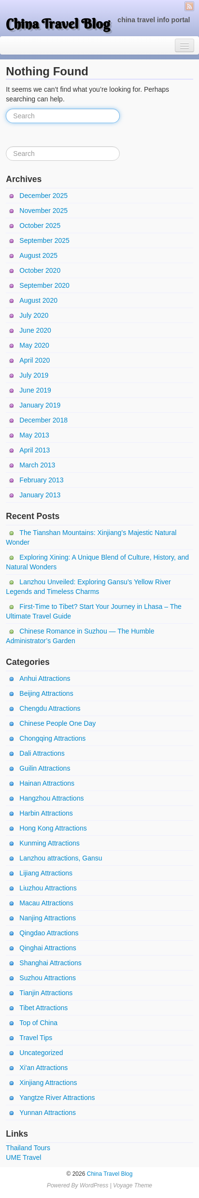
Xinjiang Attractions (48, 1082)
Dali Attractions (41, 753)
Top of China (38, 1023)
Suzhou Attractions (47, 978)
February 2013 (41, 480)
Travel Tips (35, 1038)
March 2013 (37, 465)
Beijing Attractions (46, 693)
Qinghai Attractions (47, 948)
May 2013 (34, 435)
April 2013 (34, 450)
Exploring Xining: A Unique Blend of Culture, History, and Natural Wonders (97, 562)
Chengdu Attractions (49, 708)
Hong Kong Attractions (52, 828)
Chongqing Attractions (52, 738)
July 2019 (33, 375)
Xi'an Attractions (43, 1067)
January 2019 (39, 405)
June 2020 (35, 330)
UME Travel (23, 1157)
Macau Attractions (46, 903)
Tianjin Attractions (45, 993)
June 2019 (35, 390)
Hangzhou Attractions (51, 798)
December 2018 (43, 420)
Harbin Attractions (46, 813)
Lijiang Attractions (45, 873)
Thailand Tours (28, 1148)
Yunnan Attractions (47, 1112)
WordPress (94, 1185)
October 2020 (39, 270)
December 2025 (43, 195)
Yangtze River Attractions (57, 1097)
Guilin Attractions (44, 768)
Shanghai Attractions (50, 963)
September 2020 (44, 285)
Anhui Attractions (44, 678)
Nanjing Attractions (47, 918)
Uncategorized (41, 1053)
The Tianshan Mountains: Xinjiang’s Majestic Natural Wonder (91, 537)
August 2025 (38, 255)
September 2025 (44, 240)
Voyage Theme (132, 1185)
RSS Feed (189, 6)
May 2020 (34, 345)
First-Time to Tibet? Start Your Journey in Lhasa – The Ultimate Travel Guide (93, 611)
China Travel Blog (58, 23)
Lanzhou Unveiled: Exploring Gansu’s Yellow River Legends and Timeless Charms (88, 586)
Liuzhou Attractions (47, 888)
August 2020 (38, 300)
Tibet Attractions (43, 1008)
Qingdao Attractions (48, 933)
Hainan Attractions (46, 783)
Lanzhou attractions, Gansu (60, 858)
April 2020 (34, 360)
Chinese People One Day (57, 723)
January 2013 (39, 495)
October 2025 (39, 225)
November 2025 (43, 210)
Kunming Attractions (49, 843)
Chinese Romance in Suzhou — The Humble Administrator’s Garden (80, 636)
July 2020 (33, 315)
